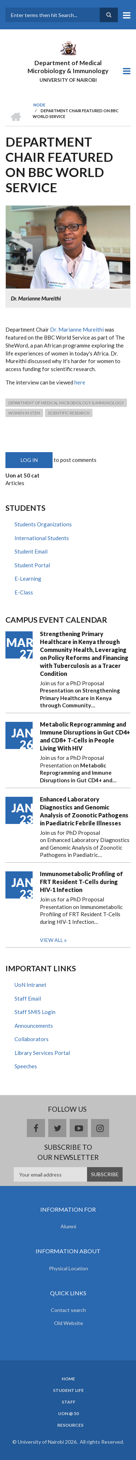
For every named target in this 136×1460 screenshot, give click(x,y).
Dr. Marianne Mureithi (77, 329)
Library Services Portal (42, 1052)
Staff (68, 1402)
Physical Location (68, 1268)
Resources (70, 1425)
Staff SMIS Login (35, 1012)
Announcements (34, 1025)
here (79, 382)
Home (68, 1379)
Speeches (26, 1066)
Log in (29, 460)
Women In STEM (24, 413)
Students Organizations (43, 524)
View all (51, 940)
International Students (42, 538)
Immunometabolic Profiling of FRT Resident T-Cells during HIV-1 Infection (81, 881)
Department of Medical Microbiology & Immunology (68, 67)
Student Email (31, 551)
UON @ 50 (68, 1413)
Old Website (68, 1323)
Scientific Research (69, 413)
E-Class (24, 592)
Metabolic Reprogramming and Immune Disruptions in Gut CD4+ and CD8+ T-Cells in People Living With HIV (85, 736)
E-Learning (28, 578)
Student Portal (32, 565)
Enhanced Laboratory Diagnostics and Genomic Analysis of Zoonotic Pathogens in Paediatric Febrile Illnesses (84, 811)
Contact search (68, 1310)
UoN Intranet (30, 984)
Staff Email (28, 998)
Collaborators (32, 1039)
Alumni (68, 1226)
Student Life (68, 1390)
